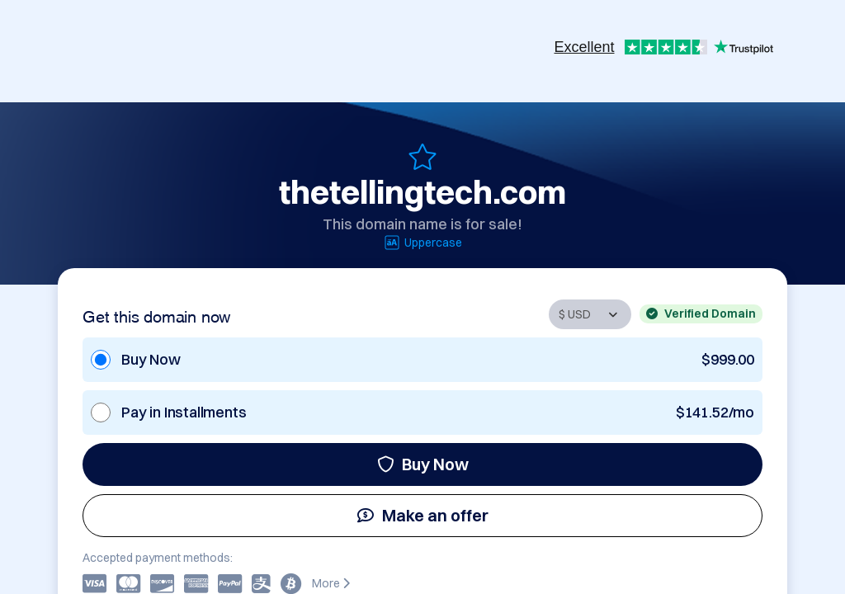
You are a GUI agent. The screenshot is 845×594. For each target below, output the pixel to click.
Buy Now (423, 464)
